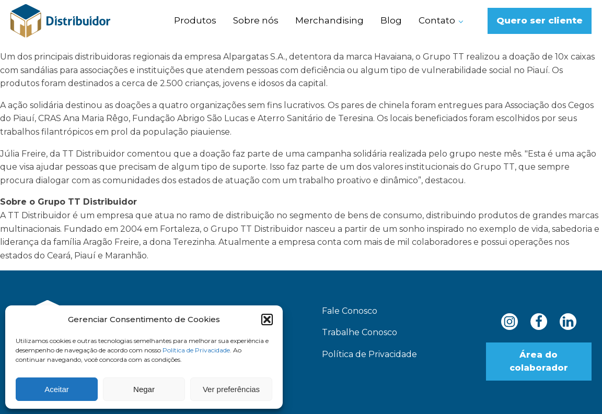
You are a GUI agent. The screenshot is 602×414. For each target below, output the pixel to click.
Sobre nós (256, 20)
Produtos (195, 20)
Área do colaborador (539, 361)
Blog (391, 20)
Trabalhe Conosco (359, 332)
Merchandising (329, 20)
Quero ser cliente (539, 20)
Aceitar (56, 389)
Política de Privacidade (196, 350)
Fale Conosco (349, 311)
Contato (437, 20)
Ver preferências (231, 389)
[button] (267, 319)
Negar (144, 389)
